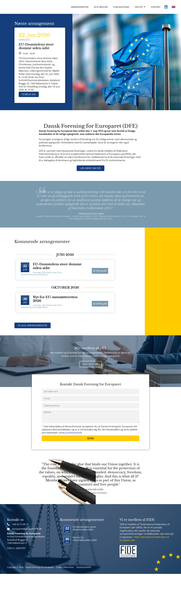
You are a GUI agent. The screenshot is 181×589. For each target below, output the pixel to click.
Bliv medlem (101, 7)
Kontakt (155, 7)
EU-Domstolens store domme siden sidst (36, 46)
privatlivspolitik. (74, 447)
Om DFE (140, 6)
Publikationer (121, 7)
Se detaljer (100, 269)
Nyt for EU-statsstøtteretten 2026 (55, 299)
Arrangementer (79, 7)
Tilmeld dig (28, 94)
